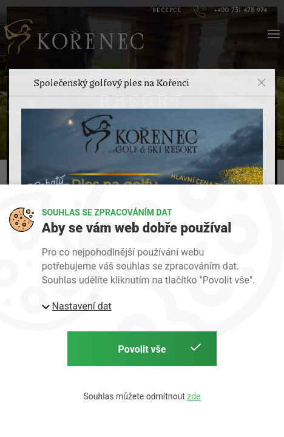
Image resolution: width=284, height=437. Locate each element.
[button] (261, 62)
